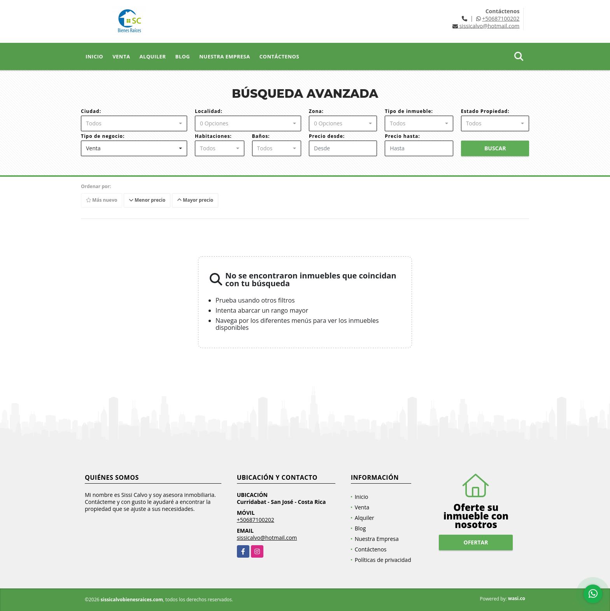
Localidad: (209, 111)
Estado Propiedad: (485, 111)
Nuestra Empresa (224, 56)
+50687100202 (500, 18)
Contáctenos (279, 56)
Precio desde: (327, 136)
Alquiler (152, 56)
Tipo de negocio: (102, 136)
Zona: (316, 111)
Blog (182, 56)
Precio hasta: (402, 136)
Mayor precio (196, 200)
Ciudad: (91, 111)
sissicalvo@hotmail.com (267, 537)
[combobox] (134, 123)
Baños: (261, 136)
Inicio (94, 56)
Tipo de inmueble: (409, 111)
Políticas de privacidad (383, 559)
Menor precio (148, 200)
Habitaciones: (213, 136)
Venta (121, 56)
